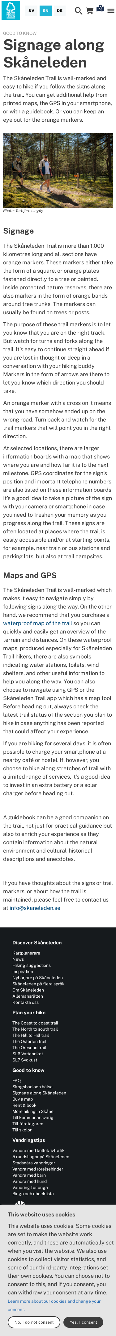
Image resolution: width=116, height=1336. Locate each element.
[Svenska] (31, 11)
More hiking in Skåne (33, 1111)
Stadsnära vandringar (33, 1162)
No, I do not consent (34, 1322)
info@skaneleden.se (35, 908)
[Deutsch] (60, 11)
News (18, 959)
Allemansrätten (27, 996)
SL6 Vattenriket (27, 1053)
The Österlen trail (29, 1041)
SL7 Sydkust (24, 1059)
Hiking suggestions (31, 965)
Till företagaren (27, 1123)
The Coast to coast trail (35, 1022)
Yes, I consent (83, 1322)
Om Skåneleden (28, 990)
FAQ (16, 1080)
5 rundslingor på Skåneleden (40, 1156)
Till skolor (22, 1129)
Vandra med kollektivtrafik (38, 1150)
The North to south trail (35, 1029)
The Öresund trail (29, 1047)
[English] (46, 11)
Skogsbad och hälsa (32, 1086)
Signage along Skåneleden (39, 1092)
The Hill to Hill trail (30, 1035)
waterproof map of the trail (37, 623)
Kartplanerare (26, 953)
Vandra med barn (29, 1175)
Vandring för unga (30, 1187)
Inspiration (22, 971)
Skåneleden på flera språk (38, 983)
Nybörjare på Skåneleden (37, 977)
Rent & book (24, 1105)
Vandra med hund (29, 1181)
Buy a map (22, 1099)
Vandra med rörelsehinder (37, 1169)
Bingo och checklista (33, 1193)
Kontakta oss (25, 1002)
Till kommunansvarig (33, 1117)
